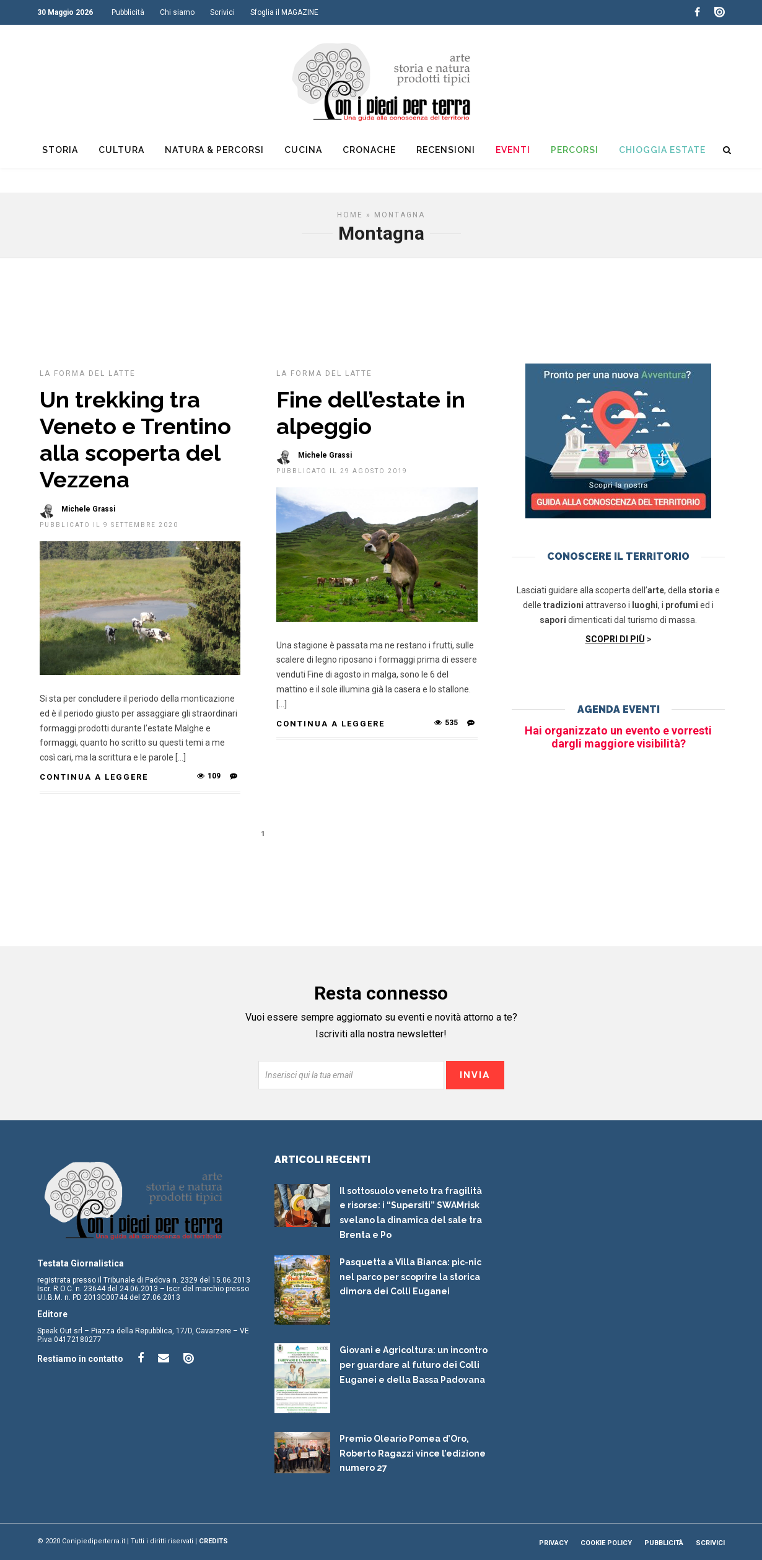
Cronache (369, 150)
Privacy (553, 1543)
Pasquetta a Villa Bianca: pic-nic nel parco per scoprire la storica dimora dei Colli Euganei (410, 1277)
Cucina (303, 150)
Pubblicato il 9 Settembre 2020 (109, 524)
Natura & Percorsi (214, 150)
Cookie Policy (606, 1543)
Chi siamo (177, 12)
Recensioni (445, 150)
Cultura (121, 150)
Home (350, 215)
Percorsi (574, 150)
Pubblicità (128, 12)
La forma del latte (88, 373)
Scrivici (222, 12)
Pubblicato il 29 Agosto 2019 (342, 471)
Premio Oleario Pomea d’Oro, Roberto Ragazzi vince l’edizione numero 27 (412, 1453)
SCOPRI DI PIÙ (615, 639)
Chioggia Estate (662, 150)
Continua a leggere (94, 777)
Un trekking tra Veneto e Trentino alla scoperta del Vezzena (135, 439)
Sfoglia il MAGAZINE (284, 12)
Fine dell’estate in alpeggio (370, 412)
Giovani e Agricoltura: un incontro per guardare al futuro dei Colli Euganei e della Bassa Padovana (413, 1365)
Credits (213, 1541)
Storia (60, 150)
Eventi (513, 150)
